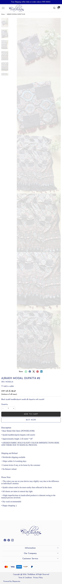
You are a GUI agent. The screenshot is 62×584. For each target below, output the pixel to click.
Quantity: (4, 404)
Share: (21, 371)
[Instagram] (12, 540)
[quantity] (8, 408)
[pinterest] (37, 371)
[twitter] (34, 371)
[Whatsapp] (26, 371)
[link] (54, 8)
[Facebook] (5, 540)
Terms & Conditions (25, 578)
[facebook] (30, 371)
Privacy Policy (38, 578)
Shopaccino (16, 581)
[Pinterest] (8, 540)
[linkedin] (41, 371)
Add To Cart (31, 414)
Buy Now (31, 420)
